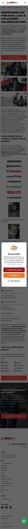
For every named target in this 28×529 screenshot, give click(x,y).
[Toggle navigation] (3, 3)
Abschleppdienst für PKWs (7, 483)
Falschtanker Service (6, 485)
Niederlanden (4, 470)
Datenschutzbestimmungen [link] (14, 264)
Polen (2, 472)
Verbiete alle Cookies (14, 270)
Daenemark (3, 467)
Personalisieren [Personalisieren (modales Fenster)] (14, 281)
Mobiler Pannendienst (6, 479)
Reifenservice (4, 476)
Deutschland (4, 465)
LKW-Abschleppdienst (6, 463)
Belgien (2, 474)
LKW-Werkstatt (4, 481)
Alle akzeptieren (14, 275)
